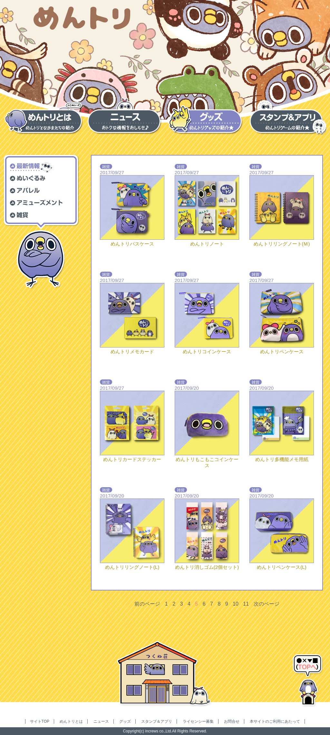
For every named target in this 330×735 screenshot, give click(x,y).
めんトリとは (71, 721)
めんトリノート (207, 244)
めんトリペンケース (282, 351)
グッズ (125, 721)
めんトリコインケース (207, 351)
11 (246, 604)
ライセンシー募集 (198, 721)
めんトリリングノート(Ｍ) (282, 244)
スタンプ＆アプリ (156, 721)
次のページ (266, 604)
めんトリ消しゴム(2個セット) (207, 567)
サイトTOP (39, 721)
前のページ (147, 604)
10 (235, 604)
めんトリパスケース (132, 244)
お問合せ (231, 721)
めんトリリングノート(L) (132, 567)
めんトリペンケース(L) (281, 567)
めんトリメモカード (132, 351)
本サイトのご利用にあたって (275, 721)
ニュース (101, 721)
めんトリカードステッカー (132, 459)
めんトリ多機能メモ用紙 (281, 459)
